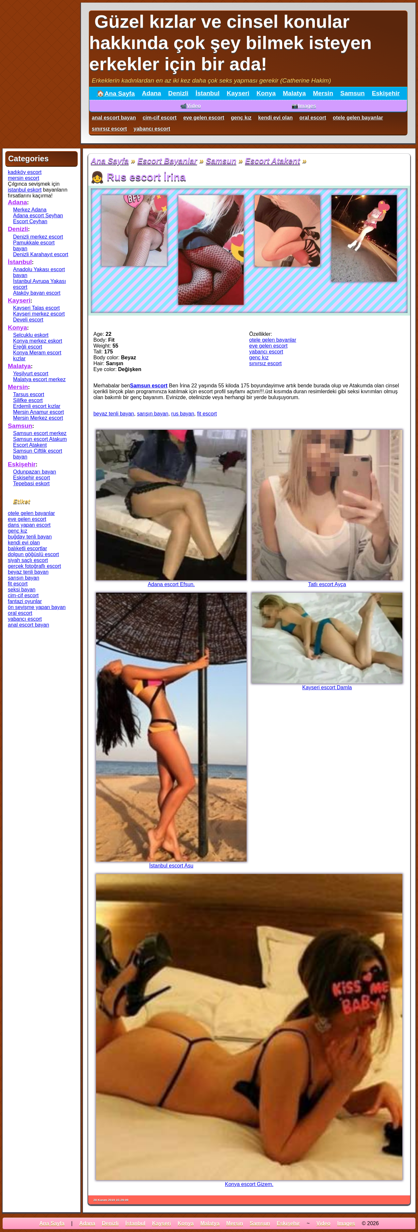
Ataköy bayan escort (36, 293)
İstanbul (208, 93)
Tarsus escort (28, 394)
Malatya (294, 93)
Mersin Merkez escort (38, 418)
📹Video (190, 106)
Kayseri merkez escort (39, 314)
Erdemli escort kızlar (36, 406)
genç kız (241, 117)
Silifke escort (28, 400)
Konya (266, 93)
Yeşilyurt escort (30, 373)
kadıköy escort (24, 172)
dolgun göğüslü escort (33, 554)
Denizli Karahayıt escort (40, 254)
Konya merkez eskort (37, 341)
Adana (151, 93)
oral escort (312, 117)
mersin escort (23, 178)
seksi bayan (22, 589)
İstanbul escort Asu (171, 865)
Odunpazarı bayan (34, 472)
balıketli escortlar (27, 548)
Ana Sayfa (110, 160)
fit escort (207, 413)
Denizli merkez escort (38, 237)
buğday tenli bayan (30, 536)
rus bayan (182, 413)
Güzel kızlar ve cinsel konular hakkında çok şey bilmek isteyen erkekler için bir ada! (230, 42)
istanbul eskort (24, 190)
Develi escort (28, 319)
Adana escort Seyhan (38, 215)
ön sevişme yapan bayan (37, 607)
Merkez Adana (29, 209)
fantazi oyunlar (25, 601)
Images (346, 1223)
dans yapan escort (29, 525)
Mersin (323, 93)
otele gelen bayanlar (358, 117)
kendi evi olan (275, 117)
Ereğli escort (27, 347)
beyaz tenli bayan (113, 413)
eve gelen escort (203, 117)
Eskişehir (386, 93)
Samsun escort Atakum (40, 439)
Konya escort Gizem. (249, 1184)
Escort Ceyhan (30, 221)
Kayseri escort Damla (327, 687)
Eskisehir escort (31, 477)
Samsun (352, 93)
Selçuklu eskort (31, 335)
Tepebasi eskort (31, 483)
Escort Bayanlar (167, 160)
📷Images (304, 106)
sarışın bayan (152, 413)
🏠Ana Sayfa (116, 93)
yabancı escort (152, 129)
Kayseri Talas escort (36, 308)
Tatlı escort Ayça (327, 584)
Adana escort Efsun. (171, 584)
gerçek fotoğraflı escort (34, 566)
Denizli (178, 93)
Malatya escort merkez (39, 379)
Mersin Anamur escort (38, 412)
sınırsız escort (109, 129)
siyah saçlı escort (28, 560)
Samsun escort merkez (40, 433)
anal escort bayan (114, 117)
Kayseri (238, 93)
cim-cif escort (160, 117)
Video (323, 1223)
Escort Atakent (272, 160)
